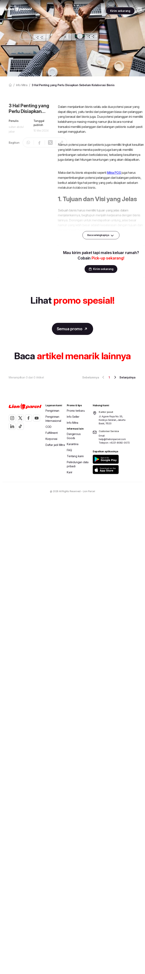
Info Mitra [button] (72, 422)
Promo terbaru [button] (76, 410)
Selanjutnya (124, 377)
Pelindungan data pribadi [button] (77, 464)
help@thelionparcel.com (112, 439)
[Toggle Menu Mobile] (140, 9)
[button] (113, 459)
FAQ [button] (69, 450)
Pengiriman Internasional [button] (53, 418)
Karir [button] (69, 472)
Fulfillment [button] (51, 432)
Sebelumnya (94, 377)
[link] (18, 9)
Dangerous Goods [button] (74, 436)
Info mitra (21, 85)
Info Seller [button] (73, 416)
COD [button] (48, 426)
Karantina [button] (72, 444)
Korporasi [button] (51, 438)
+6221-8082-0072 (119, 442)
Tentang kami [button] (75, 456)
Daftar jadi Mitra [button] (55, 444)
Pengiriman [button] (52, 410)
